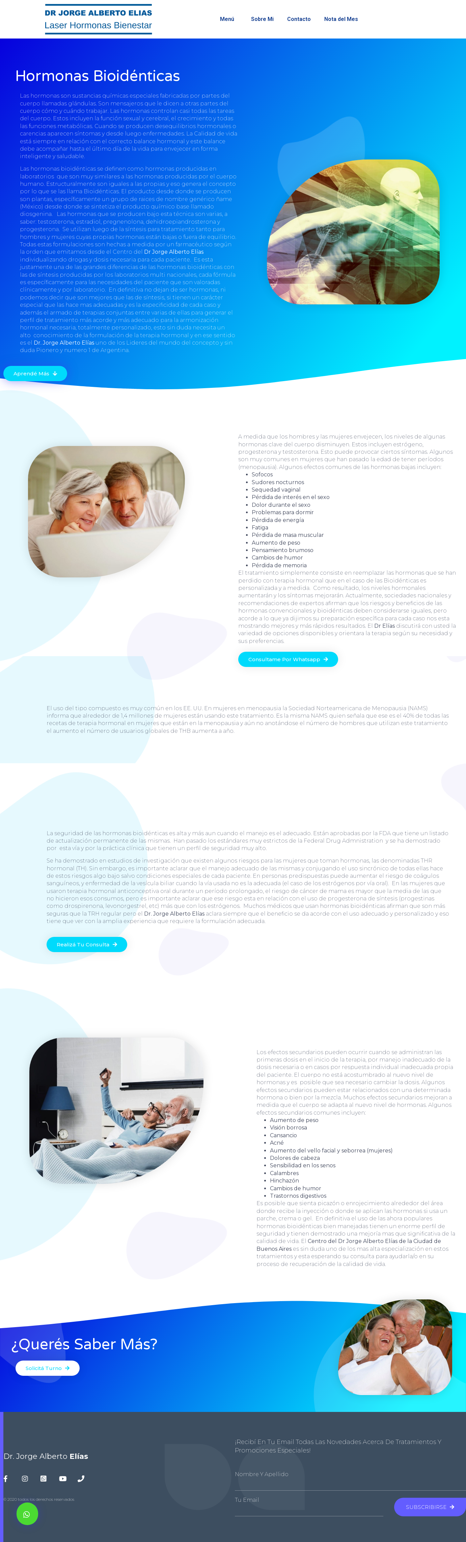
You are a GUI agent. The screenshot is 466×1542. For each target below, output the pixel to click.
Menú (229, 19)
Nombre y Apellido (262, 1474)
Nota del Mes (342, 19)
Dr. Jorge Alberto (45, 1456)
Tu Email (247, 1500)
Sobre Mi (262, 19)
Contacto (299, 19)
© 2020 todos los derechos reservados (38, 1499)
